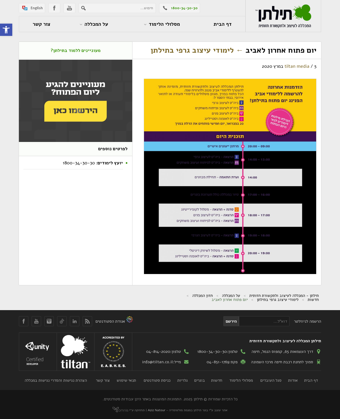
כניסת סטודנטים (157, 380)
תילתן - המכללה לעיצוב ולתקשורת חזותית (284, 295)
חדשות (313, 299)
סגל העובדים (270, 380)
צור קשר (103, 380)
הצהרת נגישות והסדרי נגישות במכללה (56, 380)
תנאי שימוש (126, 380)
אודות (293, 380)
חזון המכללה (202, 295)
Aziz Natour (156, 410)
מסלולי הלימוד (241, 380)
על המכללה (231, 295)
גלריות (182, 380)
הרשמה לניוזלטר (307, 321)
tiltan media (297, 66)
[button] (6, 30)
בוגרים (199, 380)
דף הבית (311, 380)
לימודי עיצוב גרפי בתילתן (196, 50)
